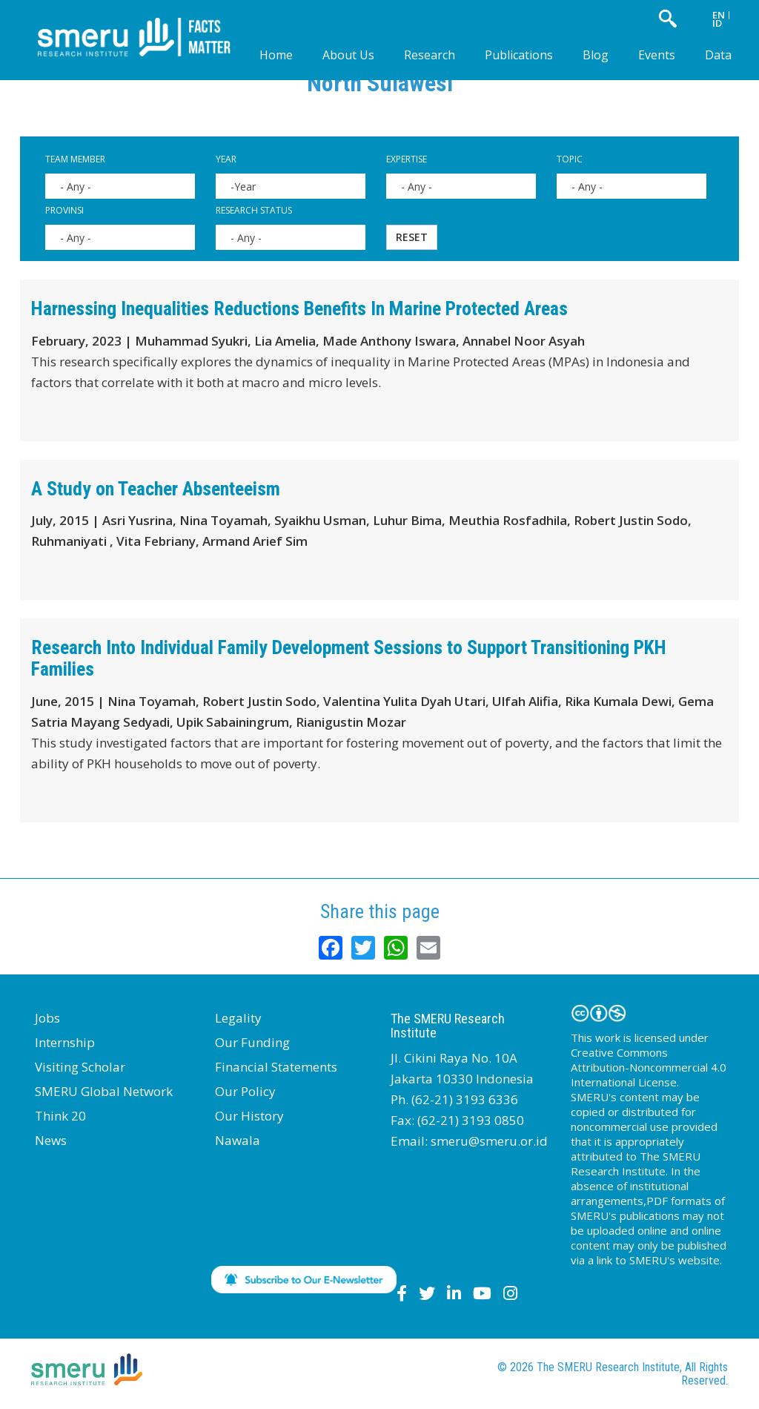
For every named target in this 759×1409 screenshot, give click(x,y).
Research (429, 55)
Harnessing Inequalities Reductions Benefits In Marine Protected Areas (299, 308)
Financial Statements (276, 1066)
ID (717, 23)
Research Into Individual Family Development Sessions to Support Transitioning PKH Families (348, 658)
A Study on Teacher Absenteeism (155, 489)
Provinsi (64, 210)
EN (718, 15)
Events (656, 55)
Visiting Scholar (80, 1066)
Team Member (75, 159)
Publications (519, 55)
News (51, 1140)
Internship (65, 1042)
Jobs (47, 1017)
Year (226, 159)
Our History (249, 1115)
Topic (570, 159)
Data (718, 55)
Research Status (254, 210)
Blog (596, 55)
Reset (412, 237)
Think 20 (60, 1115)
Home (276, 55)
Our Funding (252, 1042)
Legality (238, 1017)
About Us (348, 55)
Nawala (237, 1140)
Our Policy (245, 1091)
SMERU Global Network (104, 1091)
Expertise (406, 159)
